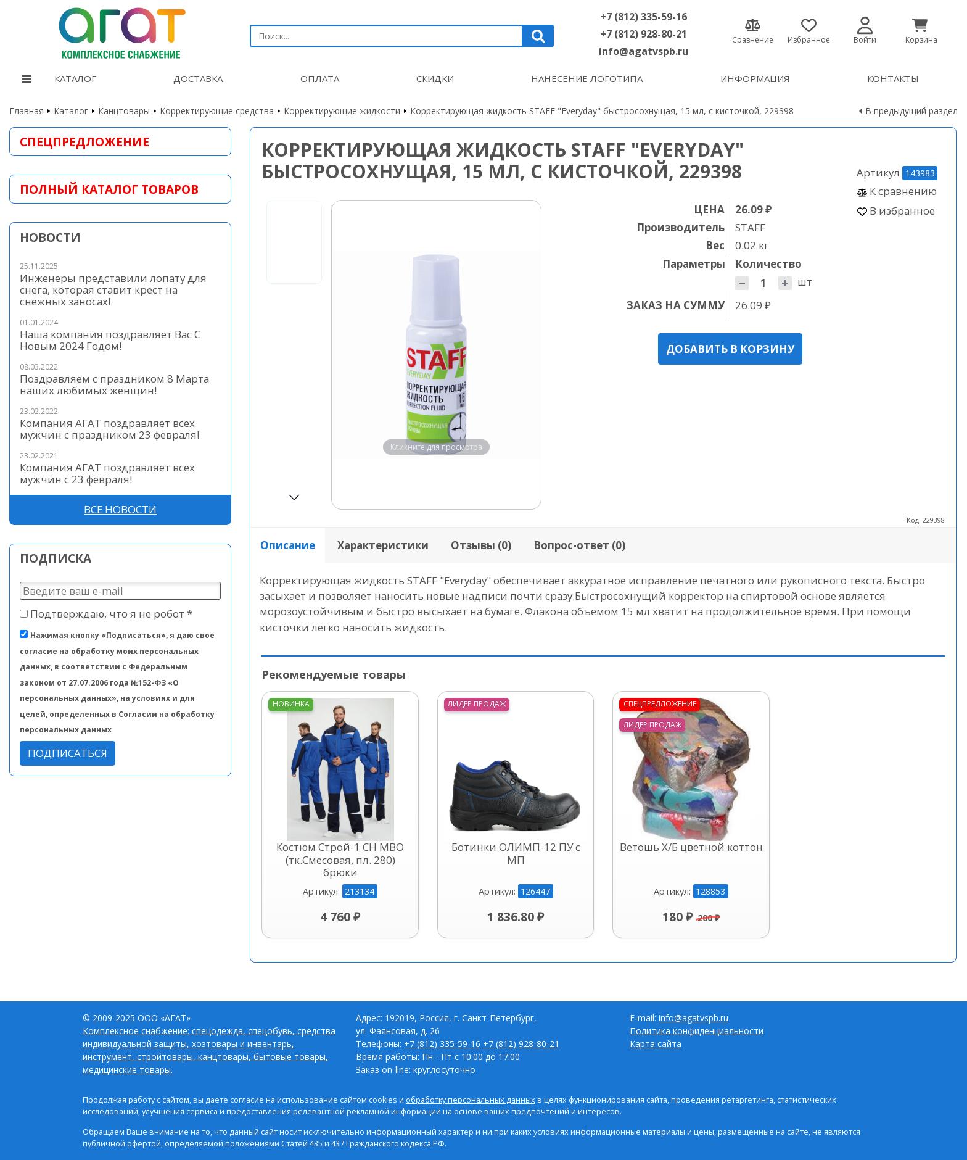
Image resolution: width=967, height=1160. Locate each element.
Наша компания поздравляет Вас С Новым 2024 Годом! (110, 340)
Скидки (435, 78)
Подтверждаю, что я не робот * (106, 614)
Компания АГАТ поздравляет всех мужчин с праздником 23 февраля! (109, 429)
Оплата (319, 78)
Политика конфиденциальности (696, 1031)
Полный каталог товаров (109, 189)
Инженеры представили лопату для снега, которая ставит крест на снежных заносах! (113, 289)
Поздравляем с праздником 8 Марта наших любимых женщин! (114, 384)
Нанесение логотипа (587, 78)
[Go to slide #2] (294, 330)
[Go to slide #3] (294, 418)
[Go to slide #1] (294, 242)
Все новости (120, 509)
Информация (755, 78)
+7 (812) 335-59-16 (643, 16)
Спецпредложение (84, 142)
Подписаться (67, 753)
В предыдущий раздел (911, 111)
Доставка (198, 78)
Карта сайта (655, 1044)
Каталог (59, 78)
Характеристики (383, 545)
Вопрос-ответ (579, 545)
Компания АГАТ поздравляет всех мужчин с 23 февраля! (107, 473)
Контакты (893, 78)
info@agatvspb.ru (643, 51)
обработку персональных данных (470, 1100)
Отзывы (481, 545)
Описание (287, 545)
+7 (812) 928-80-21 (643, 34)
